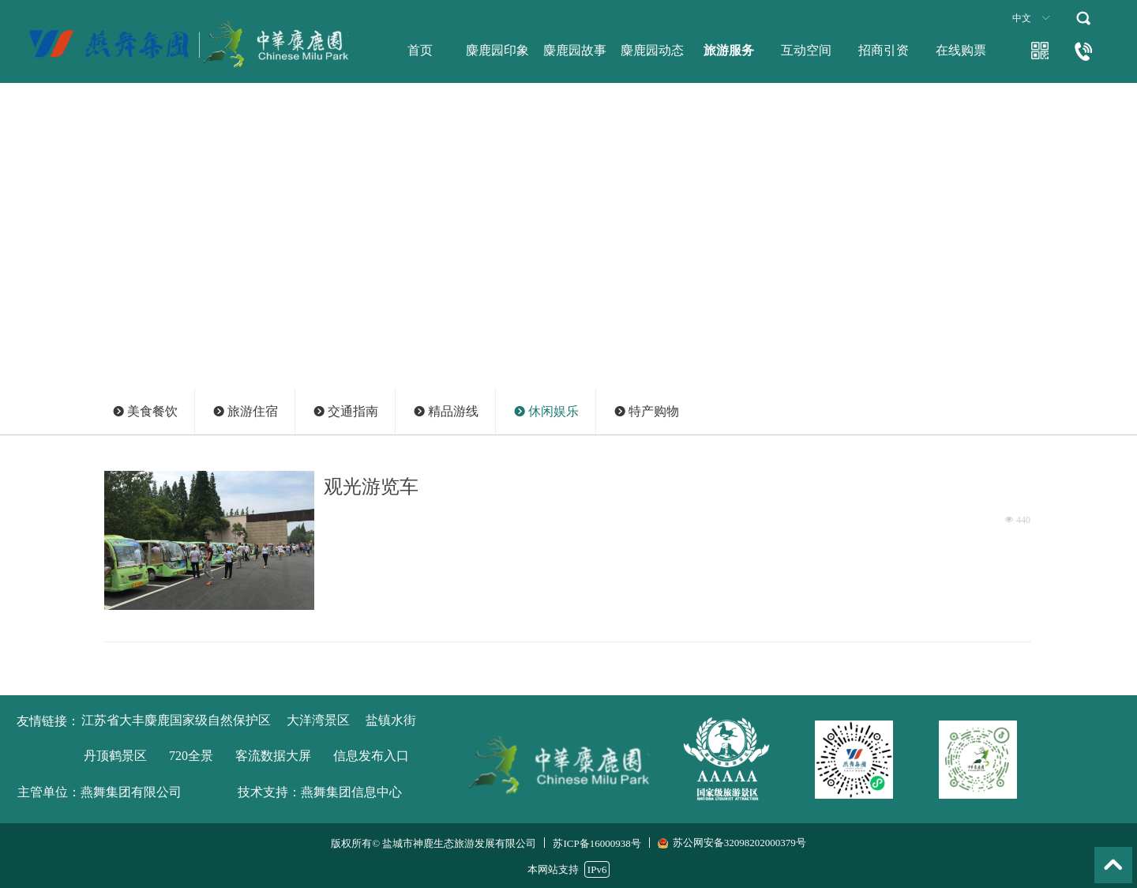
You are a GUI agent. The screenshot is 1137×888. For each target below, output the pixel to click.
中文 (1021, 18)
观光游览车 (371, 486)
